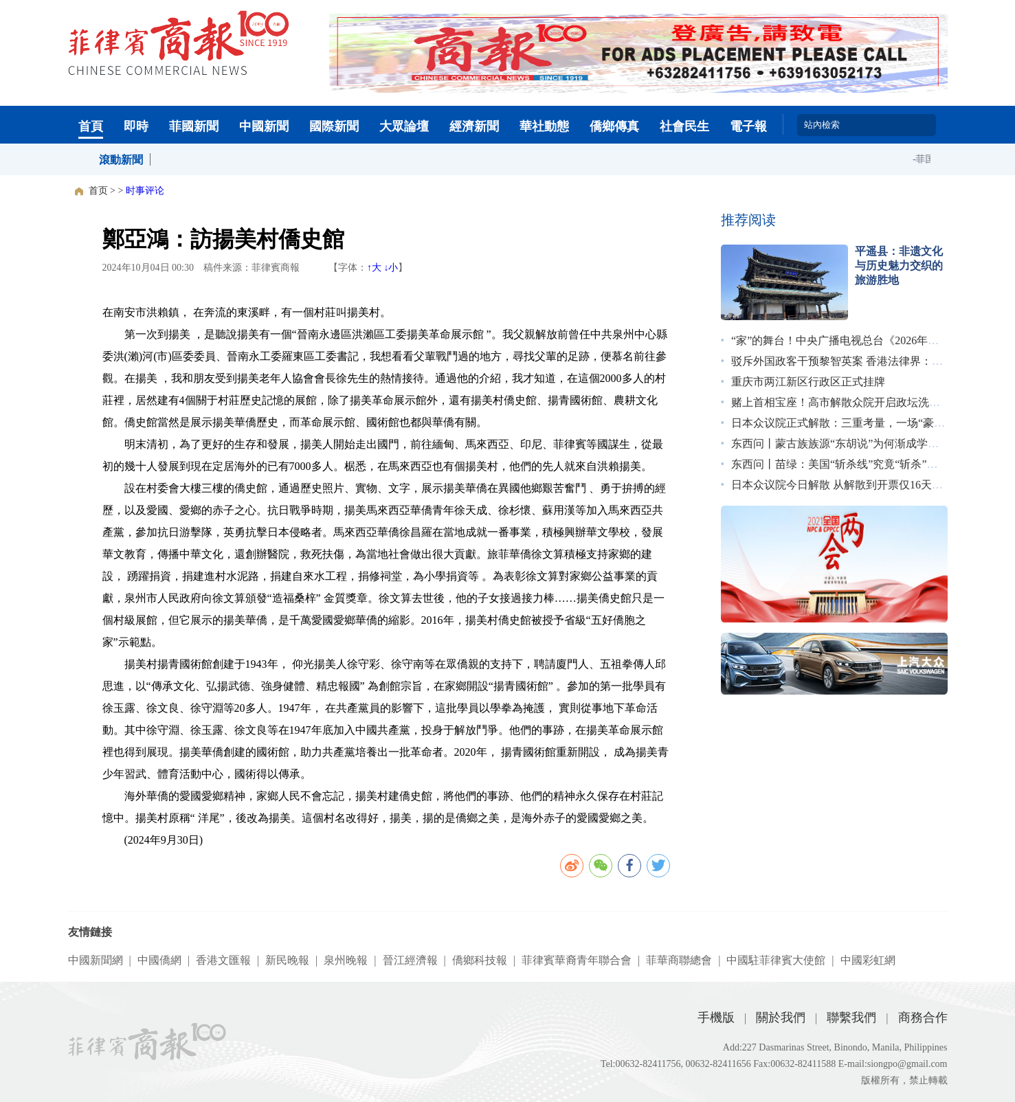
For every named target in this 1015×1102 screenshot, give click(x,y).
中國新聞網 (95, 960)
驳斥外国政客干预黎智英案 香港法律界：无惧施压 (853, 361)
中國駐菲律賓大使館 (775, 960)
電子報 (748, 126)
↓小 (390, 267)
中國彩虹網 (867, 960)
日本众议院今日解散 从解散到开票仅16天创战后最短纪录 (870, 485)
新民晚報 (287, 960)
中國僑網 (159, 960)
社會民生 (684, 126)
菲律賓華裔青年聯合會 (577, 960)
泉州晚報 (346, 960)
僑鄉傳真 (614, 126)
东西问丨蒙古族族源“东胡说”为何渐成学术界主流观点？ (868, 443)
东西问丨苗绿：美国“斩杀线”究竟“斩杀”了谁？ (845, 464)
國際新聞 (334, 126)
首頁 (90, 126)
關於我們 (780, 1017)
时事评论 (145, 190)
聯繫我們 (851, 1017)
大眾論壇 (404, 126)
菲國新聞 (194, 126)
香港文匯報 (223, 960)
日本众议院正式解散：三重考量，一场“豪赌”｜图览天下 (868, 423)
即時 (136, 126)
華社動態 (544, 126)
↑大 (374, 267)
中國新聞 (264, 126)
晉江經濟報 (410, 960)
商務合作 (923, 1017)
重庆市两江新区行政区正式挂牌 (808, 381)
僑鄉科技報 (479, 960)
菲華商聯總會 (679, 960)
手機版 (716, 1017)
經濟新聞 (474, 126)
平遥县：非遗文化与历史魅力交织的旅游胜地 (899, 265)
